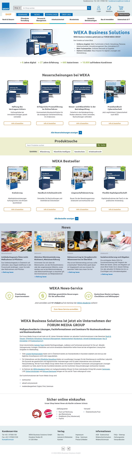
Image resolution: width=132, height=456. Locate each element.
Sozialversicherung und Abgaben (114, 257)
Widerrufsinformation (103, 437)
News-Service (124, 14)
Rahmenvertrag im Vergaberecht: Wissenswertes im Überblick (82, 258)
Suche (101, 145)
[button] (99, 9)
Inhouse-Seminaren (49, 371)
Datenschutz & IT (37, 341)
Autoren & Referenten (64, 437)
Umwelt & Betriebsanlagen (92, 339)
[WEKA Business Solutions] (66, 42)
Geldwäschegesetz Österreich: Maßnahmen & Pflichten (14, 258)
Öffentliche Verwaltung (34, 339)
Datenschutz (104, 435)
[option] (66, 42)
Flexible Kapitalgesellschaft (114, 193)
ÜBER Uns (66, 14)
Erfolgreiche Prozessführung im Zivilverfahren (50, 107)
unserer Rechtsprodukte (34, 354)
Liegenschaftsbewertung (82, 193)
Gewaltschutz (79, 152)
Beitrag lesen (7, 272)
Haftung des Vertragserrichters (17, 107)
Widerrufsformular (102, 440)
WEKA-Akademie (84, 303)
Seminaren (106, 369)
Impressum (80, 435)
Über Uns (60, 435)
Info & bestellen (17, 123)
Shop (77, 437)
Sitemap (122, 435)
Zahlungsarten (62, 409)
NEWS (37, 14)
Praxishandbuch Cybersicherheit (115, 107)
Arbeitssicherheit (67, 339)
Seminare (84, 437)
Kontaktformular (8, 440)
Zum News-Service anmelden (66, 309)
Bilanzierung (45, 152)
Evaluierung (17, 193)
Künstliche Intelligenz (62, 152)
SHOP (8, 14)
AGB (97, 435)
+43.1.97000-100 (11, 435)
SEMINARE (22, 14)
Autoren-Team (39, 345)
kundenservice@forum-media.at (119, 1)
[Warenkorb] (121, 9)
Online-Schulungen (32, 371)
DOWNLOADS (51, 14)
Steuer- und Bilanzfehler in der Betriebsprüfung (82, 107)
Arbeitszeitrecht (95, 152)
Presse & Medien (81, 440)
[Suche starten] (89, 8)
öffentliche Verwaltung (48, 359)
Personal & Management (51, 339)
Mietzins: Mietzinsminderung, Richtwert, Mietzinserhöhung (47, 258)
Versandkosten (119, 440)
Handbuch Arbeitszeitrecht (50, 193)
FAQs (116, 435)
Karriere (60, 440)
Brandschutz (78, 339)
